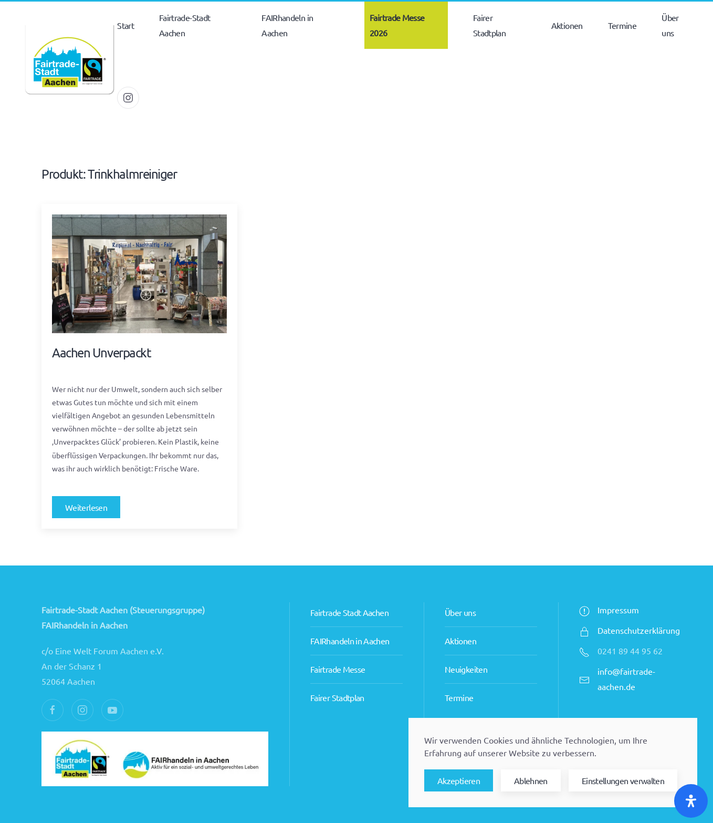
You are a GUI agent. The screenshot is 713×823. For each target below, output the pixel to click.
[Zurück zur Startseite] (69, 61)
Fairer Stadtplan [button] (489, 25)
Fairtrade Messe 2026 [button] (397, 25)
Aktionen (460, 618)
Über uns (460, 589)
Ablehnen (531, 780)
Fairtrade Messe (337, 646)
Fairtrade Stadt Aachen (349, 589)
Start (125, 25)
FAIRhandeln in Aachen (350, 618)
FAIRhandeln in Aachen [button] (287, 25)
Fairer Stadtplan (337, 675)
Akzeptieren (458, 780)
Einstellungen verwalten (623, 780)
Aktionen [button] (567, 25)
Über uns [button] (670, 25)
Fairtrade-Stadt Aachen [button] (184, 25)
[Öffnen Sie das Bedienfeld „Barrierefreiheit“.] (691, 801)
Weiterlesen (86, 507)
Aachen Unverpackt (101, 352)
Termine (622, 25)
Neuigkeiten (466, 646)
